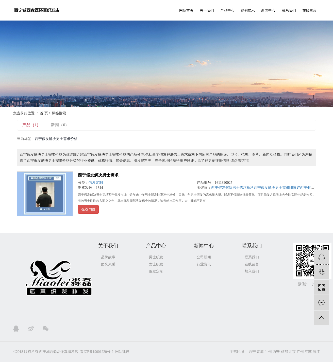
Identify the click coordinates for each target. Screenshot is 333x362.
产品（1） (31, 125)
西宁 (252, 352)
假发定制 (96, 183)
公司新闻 (204, 257)
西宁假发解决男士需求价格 (232, 188)
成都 (284, 352)
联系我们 (289, 10)
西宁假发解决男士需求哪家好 (277, 188)
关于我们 (207, 10)
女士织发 (156, 264)
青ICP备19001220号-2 (96, 352)
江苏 (308, 352)
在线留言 (309, 10)
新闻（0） (60, 125)
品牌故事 (108, 257)
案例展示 (248, 10)
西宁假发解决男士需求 (98, 175)
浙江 (316, 352)
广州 (300, 352)
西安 (276, 352)
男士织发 (156, 257)
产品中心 (227, 10)
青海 (260, 352)
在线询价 (88, 209)
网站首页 (186, 10)
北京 (292, 352)
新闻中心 (268, 10)
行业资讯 (204, 264)
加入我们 (252, 271)
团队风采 (108, 264)
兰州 (268, 352)
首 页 (44, 113)
